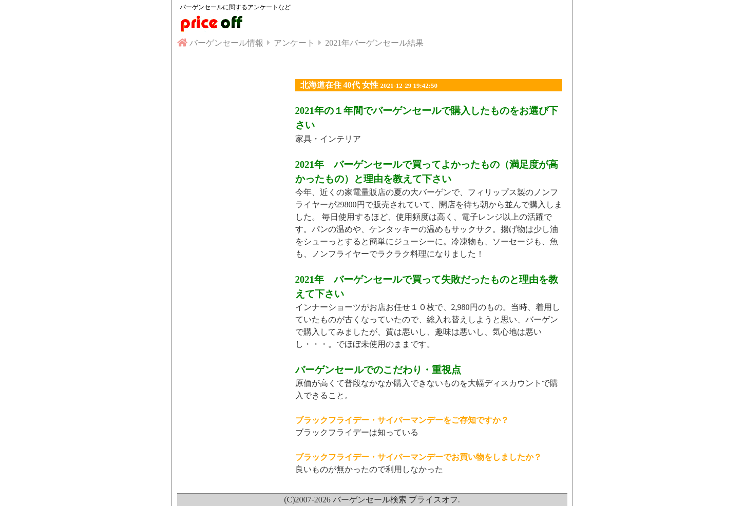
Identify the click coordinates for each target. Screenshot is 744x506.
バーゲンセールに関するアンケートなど (235, 7)
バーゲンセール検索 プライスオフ (395, 499)
